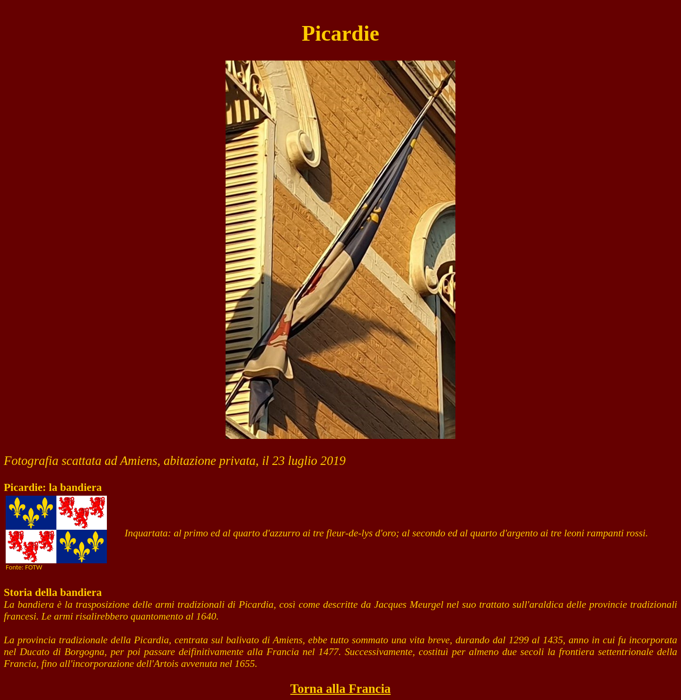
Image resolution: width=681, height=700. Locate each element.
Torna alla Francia (340, 689)
